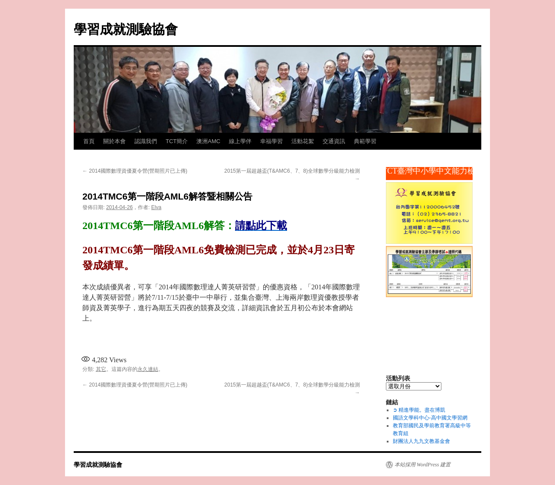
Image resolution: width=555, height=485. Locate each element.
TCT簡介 (177, 141)
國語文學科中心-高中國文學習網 (430, 418)
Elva (156, 207)
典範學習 (365, 141)
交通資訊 (334, 141)
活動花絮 (302, 141)
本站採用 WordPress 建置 (423, 465)
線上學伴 (240, 141)
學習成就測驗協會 (126, 29)
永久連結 (147, 369)
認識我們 (145, 141)
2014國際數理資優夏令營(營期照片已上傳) (134, 171)
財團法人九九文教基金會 (421, 441)
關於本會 (114, 141)
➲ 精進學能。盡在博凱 (419, 410)
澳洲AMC (208, 141)
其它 (101, 369)
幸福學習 (271, 141)
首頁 (89, 141)
